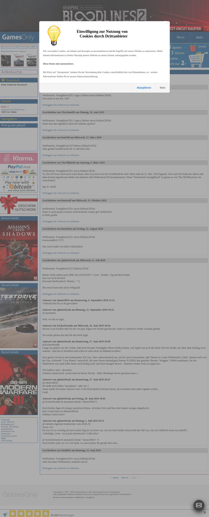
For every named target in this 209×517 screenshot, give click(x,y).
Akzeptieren (144, 87)
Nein (162, 87)
